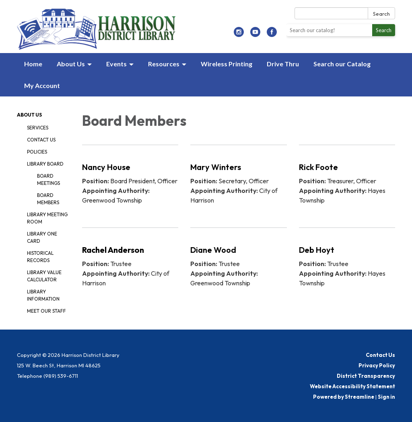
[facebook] (272, 35)
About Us (29, 115)
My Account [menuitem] (42, 85)
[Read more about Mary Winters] (238, 181)
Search (381, 13)
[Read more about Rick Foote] (347, 181)
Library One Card (42, 237)
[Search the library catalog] (329, 30)
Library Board (45, 164)
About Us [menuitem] (71, 64)
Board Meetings (48, 179)
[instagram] (239, 35)
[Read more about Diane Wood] (238, 263)
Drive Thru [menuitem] (283, 64)
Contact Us (41, 140)
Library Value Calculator (44, 276)
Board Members (48, 198)
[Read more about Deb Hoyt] (347, 263)
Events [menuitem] (116, 64)
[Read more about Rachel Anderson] (130, 263)
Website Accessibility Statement (352, 386)
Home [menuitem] (33, 64)
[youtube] (255, 35)
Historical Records (40, 256)
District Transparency (366, 376)
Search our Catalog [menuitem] (342, 64)
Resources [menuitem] (163, 64)
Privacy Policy (376, 365)
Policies (37, 152)
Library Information (43, 295)
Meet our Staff (46, 311)
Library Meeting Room (47, 218)
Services (37, 128)
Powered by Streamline (343, 396)
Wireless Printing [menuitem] (226, 64)
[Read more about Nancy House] (130, 181)
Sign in (386, 396)
